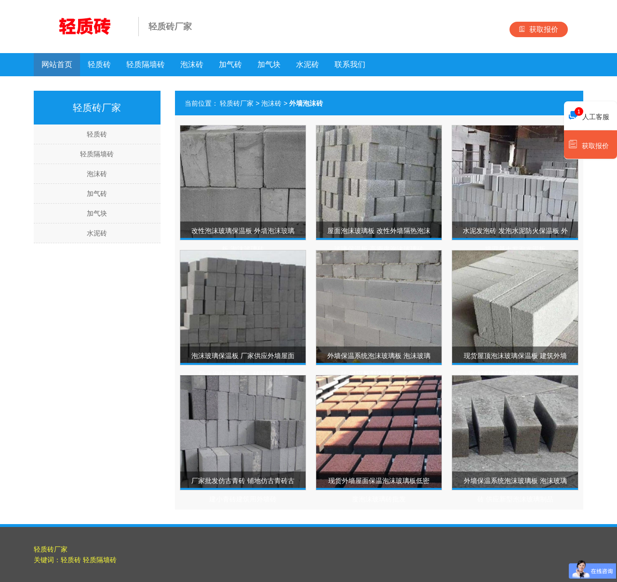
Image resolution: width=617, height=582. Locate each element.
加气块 (269, 64)
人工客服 (589, 114)
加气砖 (230, 64)
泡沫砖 (191, 64)
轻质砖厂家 (237, 103)
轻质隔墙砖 (145, 64)
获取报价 (538, 29)
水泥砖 (307, 64)
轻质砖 (99, 64)
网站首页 (56, 64)
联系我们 (350, 64)
